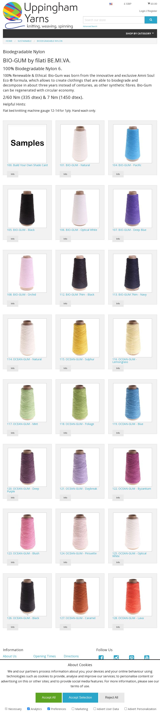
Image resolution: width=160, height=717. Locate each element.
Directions (71, 656)
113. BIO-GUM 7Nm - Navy (129, 294)
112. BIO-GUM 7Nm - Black (77, 294)
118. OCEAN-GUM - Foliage (77, 424)
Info (12, 174)
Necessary (13, 709)
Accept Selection (80, 697)
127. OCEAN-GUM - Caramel (77, 618)
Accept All (48, 697)
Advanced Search (90, 26)
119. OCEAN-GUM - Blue (127, 424)
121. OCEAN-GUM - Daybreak (78, 488)
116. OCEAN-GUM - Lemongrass (124, 360)
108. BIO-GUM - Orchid (21, 294)
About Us (10, 656)
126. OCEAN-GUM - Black (23, 618)
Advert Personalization (140, 709)
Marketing (80, 709)
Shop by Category (140, 33)
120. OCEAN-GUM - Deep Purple (23, 490)
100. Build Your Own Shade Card (27, 165)
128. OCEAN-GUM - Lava (128, 618)
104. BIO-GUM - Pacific (126, 165)
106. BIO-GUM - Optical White (78, 230)
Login (142, 11)
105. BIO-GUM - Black (21, 230)
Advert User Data (106, 709)
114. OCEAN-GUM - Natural (24, 359)
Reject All (111, 697)
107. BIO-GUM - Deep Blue (129, 230)
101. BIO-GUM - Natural (75, 165)
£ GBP (127, 3)
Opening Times (44, 656)
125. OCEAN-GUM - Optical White (129, 554)
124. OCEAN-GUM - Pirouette (78, 553)
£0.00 (152, 3)
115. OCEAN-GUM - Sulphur (77, 359)
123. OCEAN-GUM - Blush (23, 553)
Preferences (56, 709)
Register (152, 11)
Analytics (34, 709)
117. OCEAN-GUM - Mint (22, 424)
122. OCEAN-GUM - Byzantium (131, 488)
